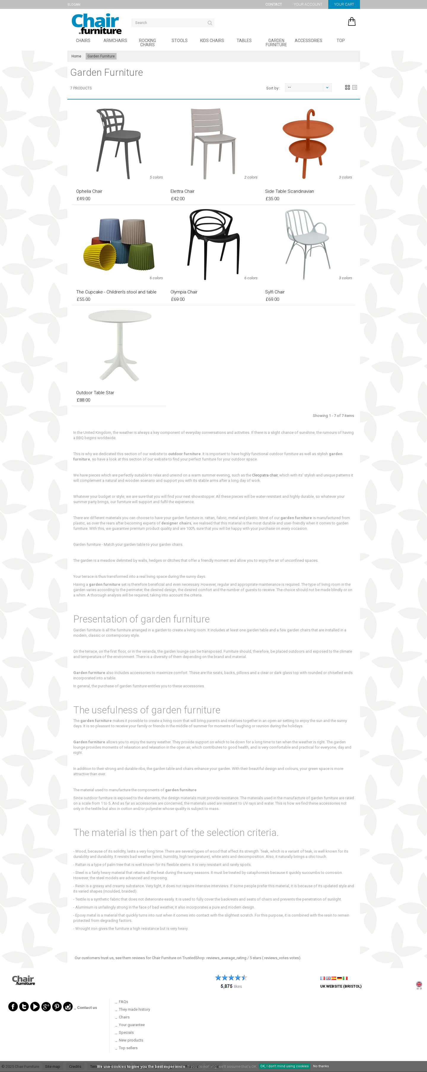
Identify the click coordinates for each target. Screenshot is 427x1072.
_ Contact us (85, 1007)
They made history (134, 1009)
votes (281, 958)
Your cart (344, 4)
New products (131, 1040)
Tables (244, 40)
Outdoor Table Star (95, 392)
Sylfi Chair (275, 292)
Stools (180, 40)
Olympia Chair (184, 292)
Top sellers (128, 1048)
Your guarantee (132, 1025)
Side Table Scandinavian (289, 191)
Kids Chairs (212, 40)
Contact (273, 4)
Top (341, 40)
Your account (308, 4)
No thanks (321, 1066)
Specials (126, 1032)
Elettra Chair (183, 191)
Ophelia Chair (89, 191)
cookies (118, 1066)
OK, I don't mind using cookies (284, 1066)
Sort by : (273, 88)
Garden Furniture (276, 42)
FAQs (123, 1001)
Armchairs (115, 40)
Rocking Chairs (147, 42)
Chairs (83, 40)
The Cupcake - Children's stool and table (116, 292)
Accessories (308, 40)
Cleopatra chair (265, 475)
